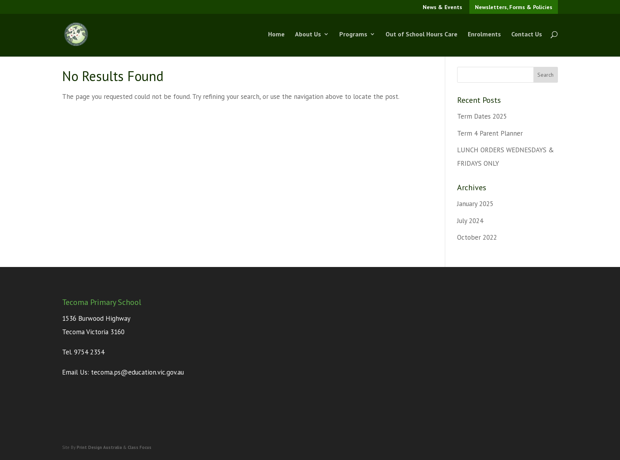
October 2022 (477, 237)
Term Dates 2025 (482, 116)
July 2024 (470, 220)
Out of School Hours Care (421, 35)
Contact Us (526, 35)
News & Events (442, 7)
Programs (353, 35)
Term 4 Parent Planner (490, 133)
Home (276, 35)
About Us (308, 35)
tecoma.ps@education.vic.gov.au (137, 372)
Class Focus (139, 447)
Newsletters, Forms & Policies (513, 7)
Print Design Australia (99, 447)
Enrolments (484, 35)
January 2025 (475, 203)
